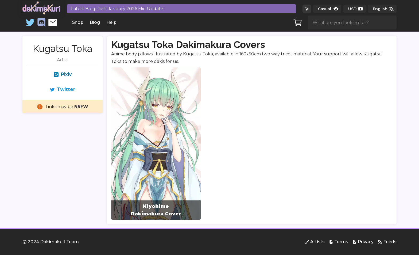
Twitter (62, 89)
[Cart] (298, 22)
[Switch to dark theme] (306, 9)
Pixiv (63, 74)
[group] (156, 143)
